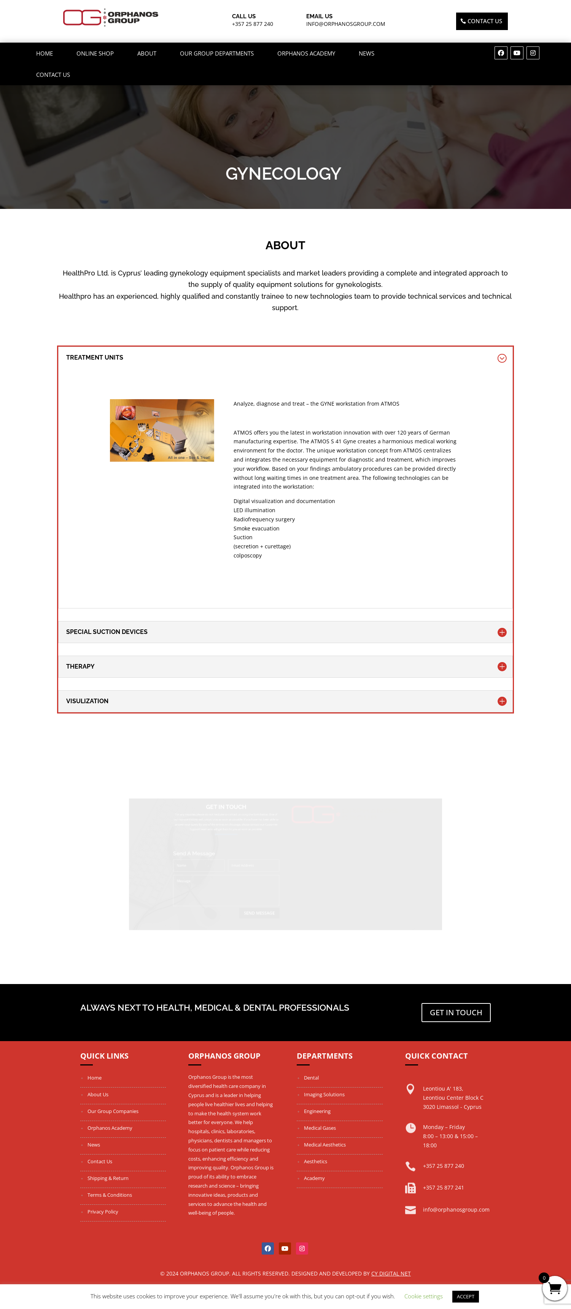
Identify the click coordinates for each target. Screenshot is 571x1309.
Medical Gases (320, 1127)
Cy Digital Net (391, 1273)
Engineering (317, 1111)
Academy (314, 1178)
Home (44, 53)
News (366, 53)
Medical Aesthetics (325, 1144)
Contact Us (53, 74)
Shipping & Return (108, 1178)
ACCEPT (465, 1296)
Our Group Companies (112, 1111)
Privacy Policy (102, 1211)
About (146, 53)
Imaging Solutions (324, 1094)
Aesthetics (315, 1161)
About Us (97, 1094)
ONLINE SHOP (95, 53)
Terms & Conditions (109, 1194)
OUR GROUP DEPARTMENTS (217, 53)
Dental (311, 1077)
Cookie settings (423, 1296)
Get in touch (456, 1012)
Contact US (485, 21)
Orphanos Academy (306, 53)
